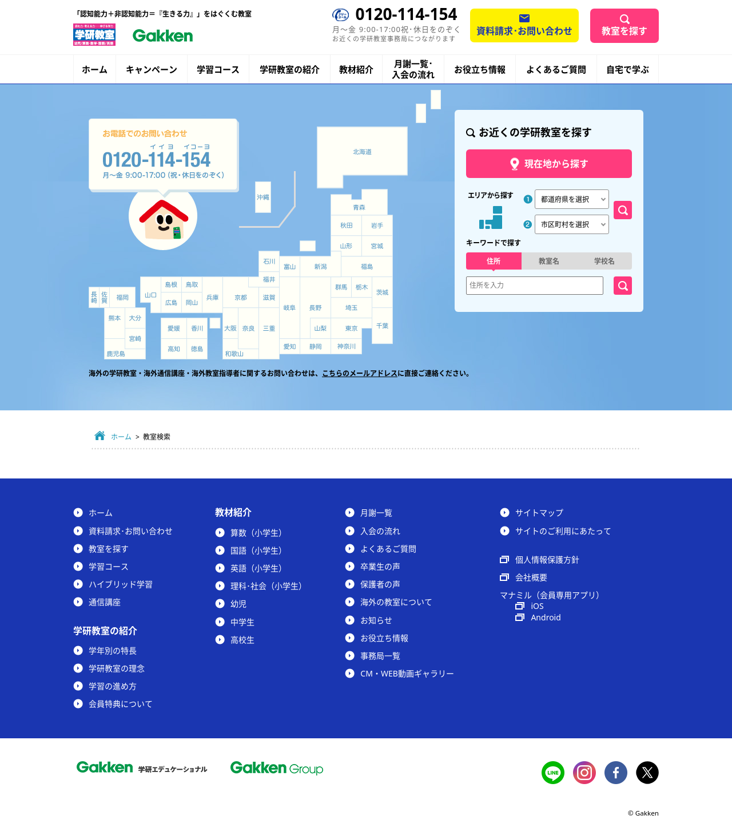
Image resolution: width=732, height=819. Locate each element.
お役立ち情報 (480, 69)
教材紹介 (356, 69)
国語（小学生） (258, 550)
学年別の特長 (113, 650)
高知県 (173, 349)
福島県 (367, 266)
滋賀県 (269, 297)
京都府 (241, 292)
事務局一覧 (380, 655)
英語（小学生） (258, 568)
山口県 (151, 294)
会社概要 (531, 577)
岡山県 (192, 302)
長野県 (315, 307)
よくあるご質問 (556, 69)
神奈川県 (346, 346)
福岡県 (122, 297)
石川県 (269, 261)
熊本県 (115, 323)
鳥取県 (192, 284)
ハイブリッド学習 (121, 584)
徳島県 (197, 349)
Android (545, 617)
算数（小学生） (258, 532)
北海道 (362, 157)
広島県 (171, 302)
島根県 (171, 284)
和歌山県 (240, 349)
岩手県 (377, 225)
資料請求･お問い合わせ (524, 31)
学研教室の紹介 (290, 69)
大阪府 (230, 323)
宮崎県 (135, 339)
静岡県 (315, 346)
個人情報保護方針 (547, 559)
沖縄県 (262, 197)
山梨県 (321, 328)
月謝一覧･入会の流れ (413, 69)
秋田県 (346, 225)
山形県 (346, 246)
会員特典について (121, 703)
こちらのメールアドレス (359, 373)
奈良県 (248, 328)
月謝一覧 (376, 512)
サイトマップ (539, 512)
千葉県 (382, 326)
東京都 (351, 328)
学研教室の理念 (117, 668)
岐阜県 (290, 308)
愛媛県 (173, 328)
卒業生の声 (380, 566)
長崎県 (94, 297)
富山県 (290, 267)
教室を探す (624, 31)
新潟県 (320, 264)
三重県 (269, 333)
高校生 (242, 639)
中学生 (242, 621)
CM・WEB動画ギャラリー (406, 673)
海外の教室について (396, 601)
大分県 (135, 318)
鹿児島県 (125, 349)
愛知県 (290, 346)
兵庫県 (212, 294)
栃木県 (362, 287)
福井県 (264, 279)
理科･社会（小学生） (268, 585)
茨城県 (382, 292)
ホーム (95, 69)
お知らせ (376, 620)
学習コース (218, 69)
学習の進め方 (113, 685)
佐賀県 (104, 297)
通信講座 (105, 601)
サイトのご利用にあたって (563, 530)
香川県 (197, 328)
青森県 (359, 202)
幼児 (238, 603)
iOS (537, 605)
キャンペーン (151, 69)
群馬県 (341, 287)
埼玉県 (351, 308)
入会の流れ (380, 530)
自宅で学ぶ (627, 69)
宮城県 (377, 246)
